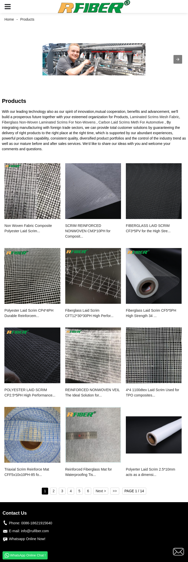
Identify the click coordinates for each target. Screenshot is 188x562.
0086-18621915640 (36, 523)
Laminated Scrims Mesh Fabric (154, 117)
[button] (7, 6)
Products (27, 19)
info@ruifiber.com (35, 531)
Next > (101, 491)
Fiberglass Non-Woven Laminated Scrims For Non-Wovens (49, 122)
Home (9, 19)
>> (115, 491)
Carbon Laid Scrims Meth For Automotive (131, 122)
